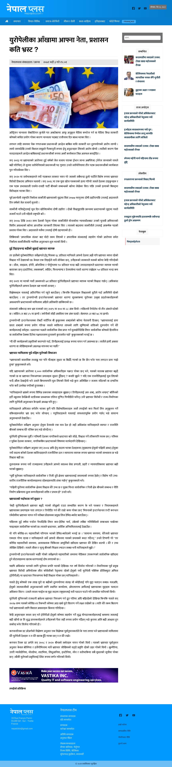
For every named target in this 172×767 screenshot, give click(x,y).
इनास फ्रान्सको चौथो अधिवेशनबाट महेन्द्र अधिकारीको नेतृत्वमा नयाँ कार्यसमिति (139, 117)
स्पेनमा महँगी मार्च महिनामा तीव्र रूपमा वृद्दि (141, 160)
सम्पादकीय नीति (124, 731)
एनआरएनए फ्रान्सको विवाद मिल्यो (139, 179)
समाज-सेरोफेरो (52, 21)
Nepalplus (133, 241)
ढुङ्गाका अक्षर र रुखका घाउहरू (146, 92)
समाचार (17, 21)
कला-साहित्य (85, 21)
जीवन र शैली (69, 21)
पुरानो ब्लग (122, 743)
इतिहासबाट (100, 21)
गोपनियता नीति (124, 737)
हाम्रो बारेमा (122, 725)
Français (129, 21)
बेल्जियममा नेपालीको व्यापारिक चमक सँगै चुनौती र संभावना (148, 78)
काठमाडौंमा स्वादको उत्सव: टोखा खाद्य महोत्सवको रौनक (148, 61)
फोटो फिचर (114, 21)
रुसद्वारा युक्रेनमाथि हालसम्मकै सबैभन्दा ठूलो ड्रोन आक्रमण (142, 219)
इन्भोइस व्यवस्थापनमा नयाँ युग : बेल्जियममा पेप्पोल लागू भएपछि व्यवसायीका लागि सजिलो (138, 133)
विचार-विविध (34, 21)
